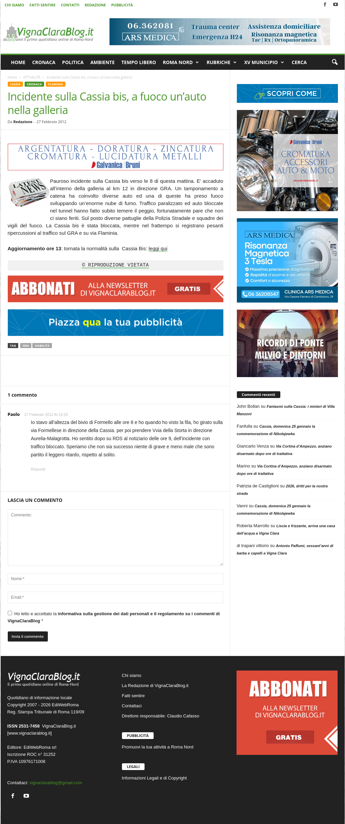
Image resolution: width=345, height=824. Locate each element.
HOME (18, 62)
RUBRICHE (222, 62)
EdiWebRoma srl (40, 747)
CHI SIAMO (14, 4)
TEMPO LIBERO (138, 62)
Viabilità (42, 345)
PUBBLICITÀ (122, 4)
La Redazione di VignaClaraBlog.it (155, 685)
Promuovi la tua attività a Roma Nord (157, 746)
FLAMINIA (55, 84)
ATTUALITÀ (31, 77)
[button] (334, 62)
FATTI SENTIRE (42, 4)
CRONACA (43, 62)
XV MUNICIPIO (264, 62)
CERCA (299, 62)
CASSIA (15, 84)
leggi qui (158, 248)
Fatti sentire (133, 695)
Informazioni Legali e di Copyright (154, 777)
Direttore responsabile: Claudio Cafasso (160, 715)
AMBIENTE (102, 62)
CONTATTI (70, 4)
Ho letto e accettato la (114, 617)
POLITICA (73, 62)
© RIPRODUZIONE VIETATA (115, 265)
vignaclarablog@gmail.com (55, 782)
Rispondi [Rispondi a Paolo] (38, 469)
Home (12, 77)
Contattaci (132, 705)
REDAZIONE (95, 4)
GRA (26, 345)
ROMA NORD (181, 62)
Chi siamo (132, 675)
